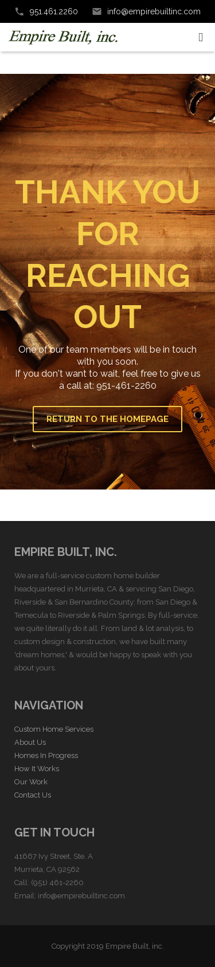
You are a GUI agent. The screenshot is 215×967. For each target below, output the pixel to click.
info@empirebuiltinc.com (154, 11)
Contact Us (32, 795)
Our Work (31, 781)
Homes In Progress (46, 755)
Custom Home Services (53, 729)
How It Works (36, 768)
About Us (30, 742)
